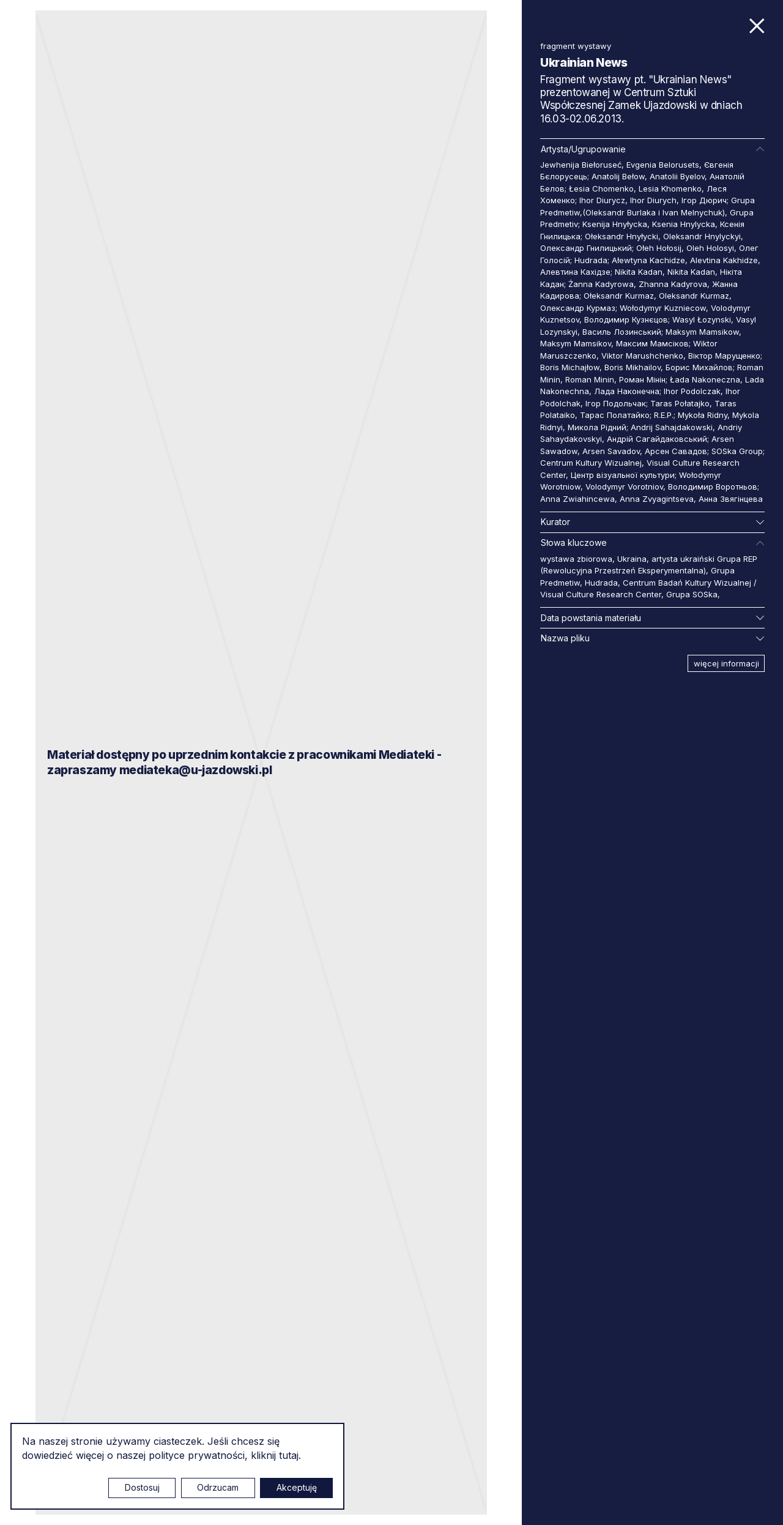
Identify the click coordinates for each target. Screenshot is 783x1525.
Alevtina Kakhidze (724, 260)
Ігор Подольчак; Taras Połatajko (647, 403)
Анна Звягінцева (731, 499)
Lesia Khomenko (670, 188)
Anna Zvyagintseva (657, 499)
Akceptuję (296, 1487)
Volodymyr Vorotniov (624, 486)
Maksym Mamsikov (575, 343)
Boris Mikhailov (632, 367)
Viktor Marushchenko (642, 355)
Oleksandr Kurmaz (694, 295)
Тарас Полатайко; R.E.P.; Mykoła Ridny (653, 415)
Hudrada (601, 582)
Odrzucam (218, 1487)
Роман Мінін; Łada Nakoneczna (679, 379)
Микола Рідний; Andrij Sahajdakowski (640, 427)
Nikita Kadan (691, 272)
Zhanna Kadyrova (673, 284)
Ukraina (632, 559)
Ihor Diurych (653, 200)
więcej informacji (726, 663)
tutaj (289, 1455)
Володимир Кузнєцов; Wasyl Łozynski (657, 319)
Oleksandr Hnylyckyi (702, 236)
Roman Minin (589, 379)
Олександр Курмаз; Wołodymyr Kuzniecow (623, 308)
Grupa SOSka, (693, 594)
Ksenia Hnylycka (683, 224)
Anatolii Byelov (677, 176)
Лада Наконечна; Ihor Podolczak (657, 391)
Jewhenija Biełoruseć (581, 165)
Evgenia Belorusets (662, 165)
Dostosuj (142, 1487)
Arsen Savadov (611, 451)
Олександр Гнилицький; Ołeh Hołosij (610, 248)
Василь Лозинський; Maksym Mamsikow (660, 332)
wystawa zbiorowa (576, 559)
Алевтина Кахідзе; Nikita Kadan (601, 272)
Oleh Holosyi (710, 248)
